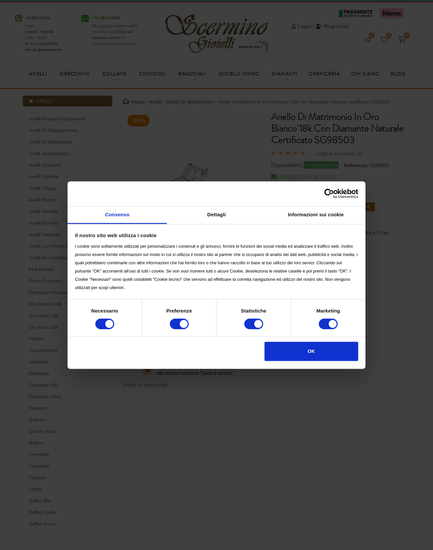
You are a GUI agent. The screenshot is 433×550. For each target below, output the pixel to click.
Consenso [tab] (117, 214)
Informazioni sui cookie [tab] (316, 214)
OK (311, 351)
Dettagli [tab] (216, 214)
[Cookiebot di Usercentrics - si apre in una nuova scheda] (329, 193)
